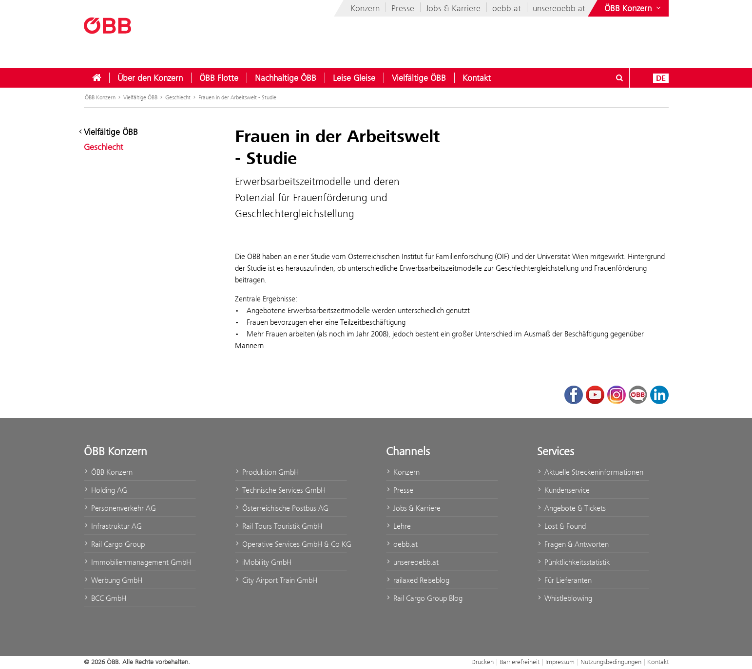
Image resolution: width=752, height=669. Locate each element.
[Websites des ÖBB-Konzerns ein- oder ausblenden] (633, 8)
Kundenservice (563, 490)
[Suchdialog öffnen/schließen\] (620, 78)
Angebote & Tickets (571, 508)
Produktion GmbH (267, 472)
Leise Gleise (354, 78)
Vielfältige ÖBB (419, 78)
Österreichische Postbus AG (281, 508)
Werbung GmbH (113, 580)
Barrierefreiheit (520, 662)
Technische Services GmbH (280, 490)
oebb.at (506, 8)
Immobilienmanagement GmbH (137, 562)
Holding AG (105, 490)
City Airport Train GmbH (276, 580)
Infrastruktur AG (113, 526)
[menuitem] (96, 78)
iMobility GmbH (263, 562)
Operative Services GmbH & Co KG (291, 544)
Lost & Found (561, 526)
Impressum (560, 662)
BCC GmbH (105, 598)
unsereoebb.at (559, 8)
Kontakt (477, 78)
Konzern (365, 8)
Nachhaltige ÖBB (285, 78)
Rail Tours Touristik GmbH (278, 526)
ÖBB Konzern (100, 97)
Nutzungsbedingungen (610, 662)
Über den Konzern (150, 78)
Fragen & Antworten (573, 544)
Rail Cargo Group (114, 544)
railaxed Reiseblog (417, 580)
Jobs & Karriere (453, 8)
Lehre (398, 526)
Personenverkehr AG (120, 508)
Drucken (482, 662)
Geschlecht (178, 97)
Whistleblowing (564, 598)
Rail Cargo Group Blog (424, 598)
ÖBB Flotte (218, 78)
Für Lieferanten (564, 580)
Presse (402, 8)
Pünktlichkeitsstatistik (573, 562)
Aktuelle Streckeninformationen (590, 472)
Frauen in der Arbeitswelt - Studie (237, 97)
